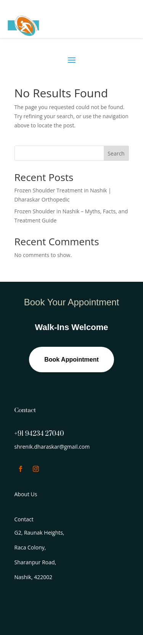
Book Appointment (71, 359)
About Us (25, 494)
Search (116, 153)
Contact (24, 519)
